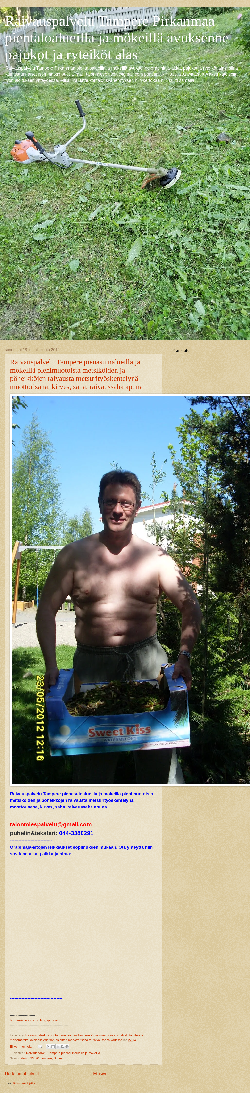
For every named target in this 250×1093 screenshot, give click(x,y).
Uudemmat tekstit (22, 1073)
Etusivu (100, 1073)
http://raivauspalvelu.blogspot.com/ (35, 1020)
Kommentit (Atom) (26, 1083)
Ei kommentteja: (21, 1046)
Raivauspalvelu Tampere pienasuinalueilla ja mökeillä (63, 1053)
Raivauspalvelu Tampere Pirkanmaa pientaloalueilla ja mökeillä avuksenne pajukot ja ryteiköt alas (116, 37)
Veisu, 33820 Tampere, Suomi (42, 1058)
